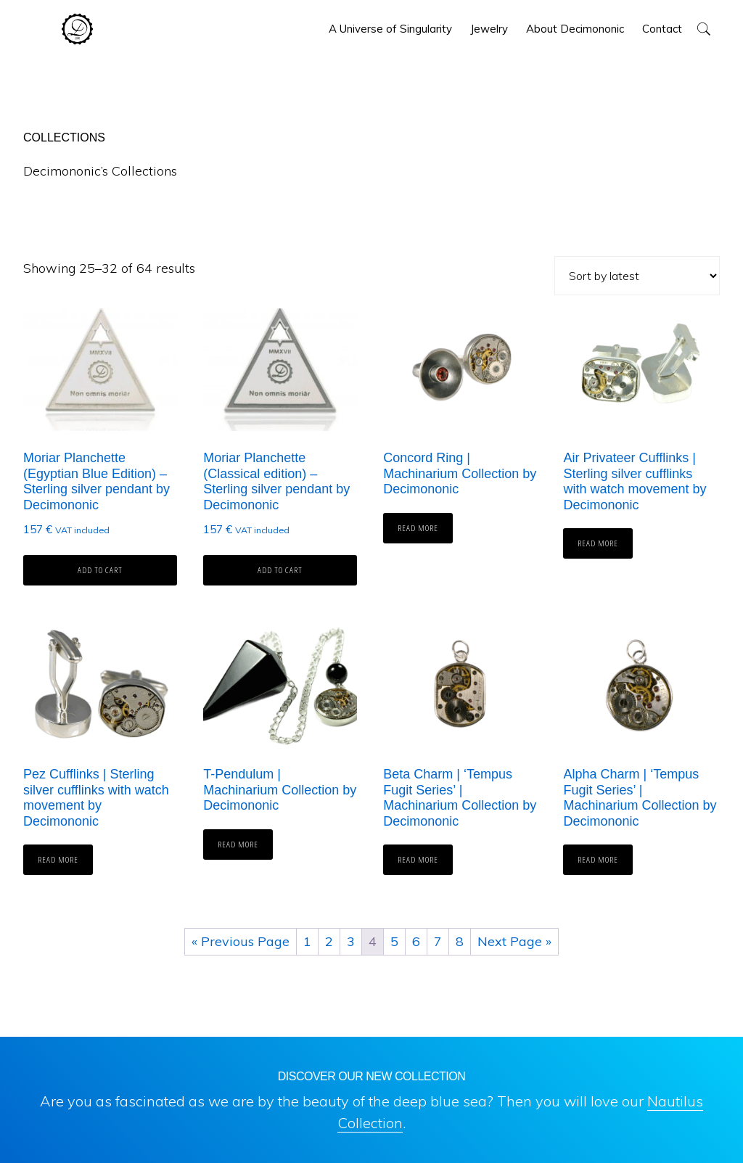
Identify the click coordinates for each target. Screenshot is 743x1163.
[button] (703, 29)
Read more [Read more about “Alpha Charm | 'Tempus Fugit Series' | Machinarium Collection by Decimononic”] (598, 859)
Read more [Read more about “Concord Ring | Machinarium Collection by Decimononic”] (418, 528)
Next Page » (514, 941)
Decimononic (77, 29)
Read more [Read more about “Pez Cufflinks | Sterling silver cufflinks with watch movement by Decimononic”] (58, 859)
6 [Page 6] (416, 941)
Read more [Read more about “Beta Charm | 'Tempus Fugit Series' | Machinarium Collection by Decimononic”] (418, 859)
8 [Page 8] (460, 941)
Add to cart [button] (100, 570)
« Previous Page (241, 941)
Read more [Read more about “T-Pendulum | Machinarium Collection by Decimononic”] (238, 844)
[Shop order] (637, 275)
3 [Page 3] (351, 941)
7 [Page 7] (438, 941)
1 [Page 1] (307, 941)
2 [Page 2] (329, 941)
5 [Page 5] (394, 941)
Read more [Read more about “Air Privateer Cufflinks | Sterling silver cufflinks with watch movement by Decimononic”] (598, 543)
